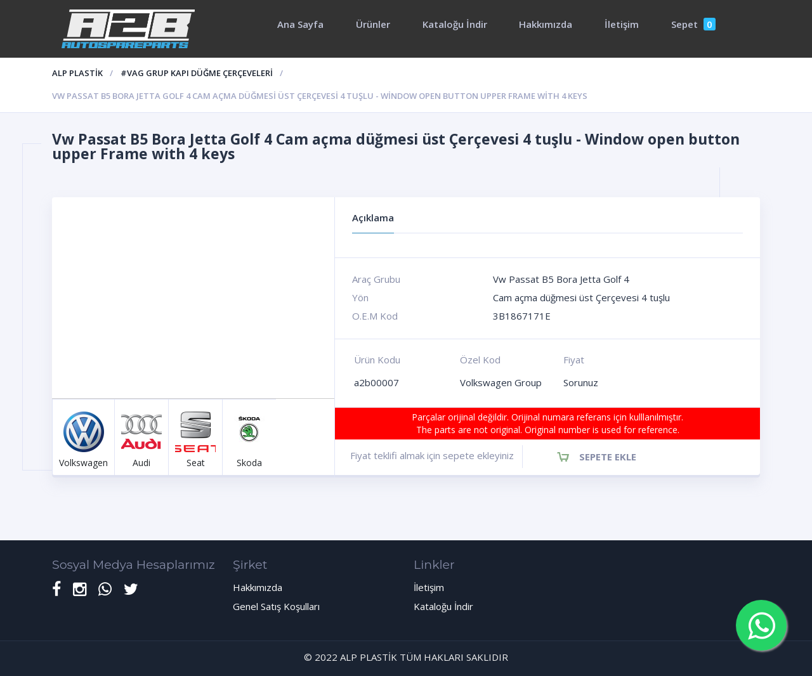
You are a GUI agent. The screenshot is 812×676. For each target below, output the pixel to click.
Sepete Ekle (607, 456)
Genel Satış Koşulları (276, 606)
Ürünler (373, 24)
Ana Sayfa (300, 24)
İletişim (622, 24)
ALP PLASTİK (77, 73)
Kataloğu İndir (454, 24)
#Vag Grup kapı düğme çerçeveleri (197, 73)
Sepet (693, 24)
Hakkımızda (545, 24)
